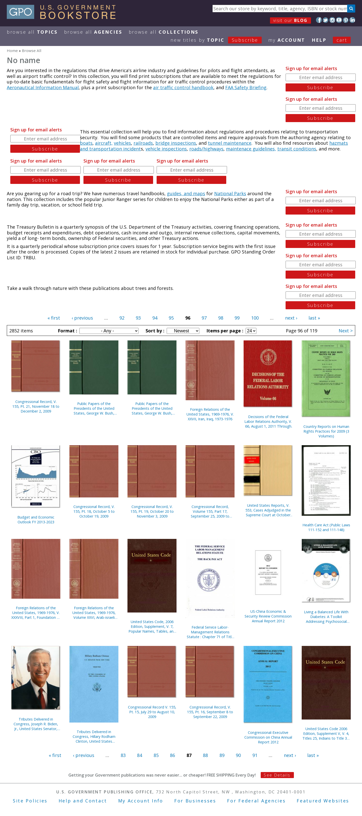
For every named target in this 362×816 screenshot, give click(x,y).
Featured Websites (323, 801)
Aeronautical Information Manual (43, 87)
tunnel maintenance (229, 143)
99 (237, 318)
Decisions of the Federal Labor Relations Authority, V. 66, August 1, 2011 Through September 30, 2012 (268, 421)
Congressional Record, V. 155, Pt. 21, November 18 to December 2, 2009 (35, 406)
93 (138, 318)
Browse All (32, 32)
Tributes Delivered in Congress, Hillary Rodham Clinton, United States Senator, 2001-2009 (94, 736)
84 (139, 755)
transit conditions (296, 149)
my (286, 40)
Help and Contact (83, 801)
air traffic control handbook (183, 87)
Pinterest (346, 20)
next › (291, 318)
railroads (143, 143)
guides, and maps (186, 193)
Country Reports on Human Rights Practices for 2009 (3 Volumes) (326, 431)
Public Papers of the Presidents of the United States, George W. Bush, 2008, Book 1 (94, 408)
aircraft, (104, 143)
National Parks (230, 193)
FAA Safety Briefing (245, 87)
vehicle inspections (166, 149)
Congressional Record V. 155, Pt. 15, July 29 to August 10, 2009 (152, 712)
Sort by (154, 331)
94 (154, 318)
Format (67, 331)
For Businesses (195, 801)
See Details (277, 775)
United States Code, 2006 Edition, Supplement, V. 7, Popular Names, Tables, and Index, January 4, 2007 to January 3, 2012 (152, 626)
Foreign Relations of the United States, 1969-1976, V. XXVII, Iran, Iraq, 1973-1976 (210, 414)
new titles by (219, 40)
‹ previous (82, 318)
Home (12, 50)
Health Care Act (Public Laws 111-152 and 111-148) (326, 527)
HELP (319, 40)
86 (172, 755)
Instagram (332, 20)
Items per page (224, 331)
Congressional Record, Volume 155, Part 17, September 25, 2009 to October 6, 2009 (210, 511)
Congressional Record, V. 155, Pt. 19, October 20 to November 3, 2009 (152, 511)
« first (54, 318)
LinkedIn (352, 20)
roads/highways (206, 149)
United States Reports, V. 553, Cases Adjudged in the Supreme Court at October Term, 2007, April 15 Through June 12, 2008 (268, 510)
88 (205, 755)
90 (238, 755)
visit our (290, 20)
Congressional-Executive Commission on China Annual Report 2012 (268, 737)
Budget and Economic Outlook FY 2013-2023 (35, 519)
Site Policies (30, 801)
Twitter (326, 20)
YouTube (339, 20)
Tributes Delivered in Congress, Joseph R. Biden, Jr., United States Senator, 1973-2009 (36, 724)
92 (121, 318)
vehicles (122, 143)
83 (123, 755)
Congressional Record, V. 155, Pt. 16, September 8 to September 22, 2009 (210, 712)
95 (171, 318)
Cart (342, 40)
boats (86, 143)
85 (156, 755)
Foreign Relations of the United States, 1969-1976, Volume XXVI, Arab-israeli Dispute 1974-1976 (94, 612)
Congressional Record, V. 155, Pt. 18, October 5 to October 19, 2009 (94, 511)
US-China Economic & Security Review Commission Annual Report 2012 (268, 616)
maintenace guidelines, (251, 149)
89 (221, 755)
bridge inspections (175, 143)
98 (220, 318)
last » (314, 318)
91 (254, 755)
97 (204, 318)
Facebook (319, 20)
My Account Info (140, 801)
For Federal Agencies (256, 801)
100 (255, 318)
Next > (346, 331)
